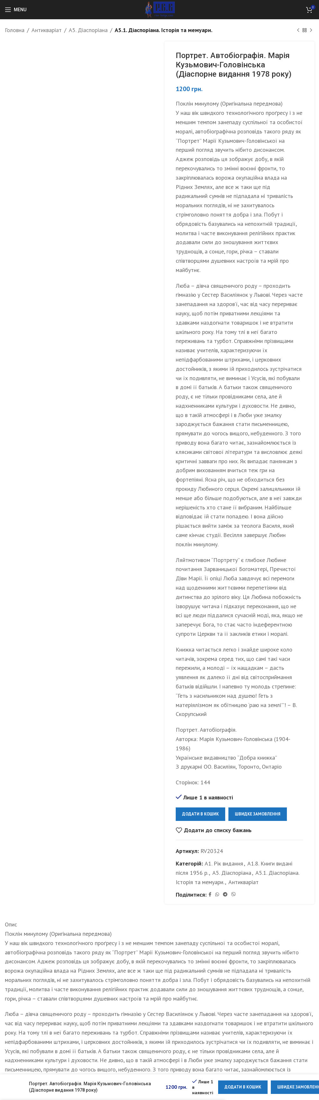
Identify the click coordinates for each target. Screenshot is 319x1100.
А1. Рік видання (224, 863)
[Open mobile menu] (16, 9)
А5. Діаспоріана (88, 30)
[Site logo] (159, 9)
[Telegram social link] (225, 894)
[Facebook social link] (210, 894)
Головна (14, 30)
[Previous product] (298, 30)
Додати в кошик (200, 814)
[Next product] (311, 30)
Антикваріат (46, 30)
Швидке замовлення (257, 814)
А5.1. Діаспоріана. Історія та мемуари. (163, 30)
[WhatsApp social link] (217, 894)
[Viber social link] (233, 894)
